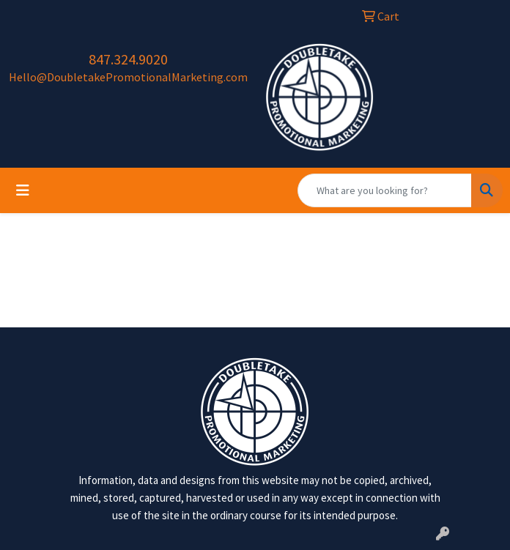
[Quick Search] (385, 190)
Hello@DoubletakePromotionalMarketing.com (128, 77)
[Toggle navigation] (22, 190)
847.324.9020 (128, 59)
